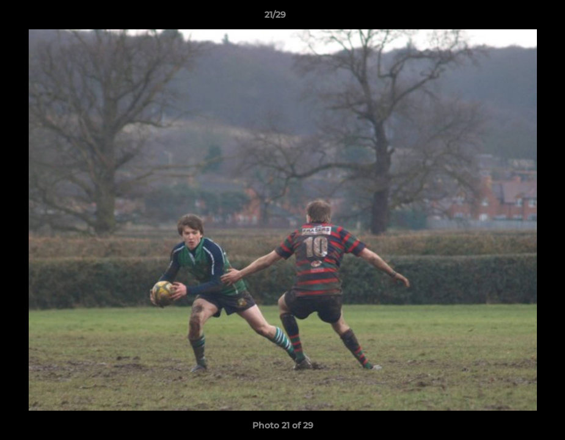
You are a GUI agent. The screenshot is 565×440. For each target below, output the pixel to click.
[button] (513, 17)
